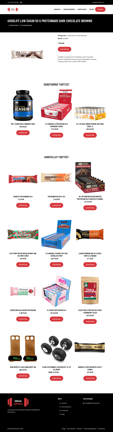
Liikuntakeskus (69, 9)
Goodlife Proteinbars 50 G (22, 196)
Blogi (92, 9)
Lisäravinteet (14, 25)
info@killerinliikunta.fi (98, 2)
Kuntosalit (82, 9)
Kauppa (100, 9)
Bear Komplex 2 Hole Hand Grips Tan (23, 367)
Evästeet (79, 429)
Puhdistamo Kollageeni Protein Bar (23, 310)
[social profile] (21, 2)
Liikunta (57, 9)
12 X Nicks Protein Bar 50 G (56, 310)
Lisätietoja (64, 49)
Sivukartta (101, 429)
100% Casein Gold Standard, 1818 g (23, 124)
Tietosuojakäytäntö (90, 429)
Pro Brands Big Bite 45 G (56, 196)
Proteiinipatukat (26, 25)
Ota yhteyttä (71, 429)
